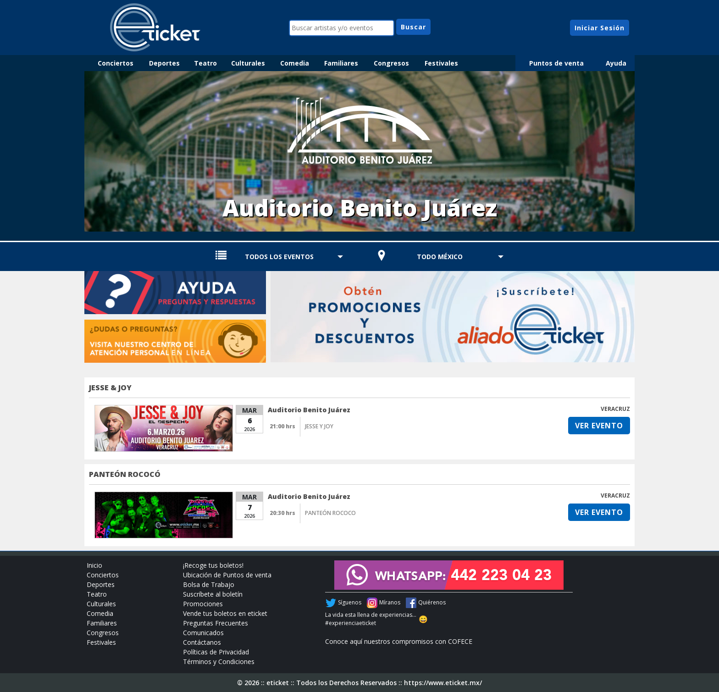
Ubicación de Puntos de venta (227, 574)
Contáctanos (202, 642)
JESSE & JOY (110, 387)
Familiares (341, 63)
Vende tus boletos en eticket (225, 613)
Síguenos (349, 602)
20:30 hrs (282, 513)
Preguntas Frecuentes (215, 623)
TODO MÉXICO (440, 256)
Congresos (391, 63)
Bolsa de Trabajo (208, 584)
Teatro (205, 63)
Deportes (164, 63)
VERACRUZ (615, 409)
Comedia (294, 63)
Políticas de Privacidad (216, 652)
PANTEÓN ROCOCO (330, 513)
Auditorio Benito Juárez (309, 409)
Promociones (203, 603)
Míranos (389, 602)
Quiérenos (432, 602)
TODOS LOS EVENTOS (279, 256)
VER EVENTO (599, 426)
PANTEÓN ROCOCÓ (124, 474)
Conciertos (115, 63)
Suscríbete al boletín (213, 594)
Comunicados (203, 632)
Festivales (441, 63)
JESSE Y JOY (319, 426)
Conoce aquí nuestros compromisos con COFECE (398, 641)
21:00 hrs (282, 426)
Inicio (94, 565)
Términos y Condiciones (218, 661)
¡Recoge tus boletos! (213, 565)
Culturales (248, 63)
